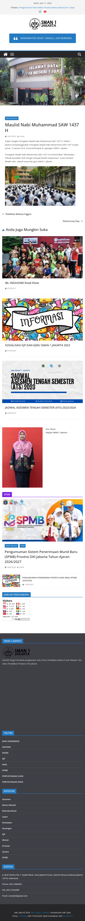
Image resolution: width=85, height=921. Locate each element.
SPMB (22, 546)
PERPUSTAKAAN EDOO (12, 782)
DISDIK (5, 752)
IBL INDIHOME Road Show (22, 283)
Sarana (5, 851)
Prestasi (6, 846)
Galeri (5, 816)
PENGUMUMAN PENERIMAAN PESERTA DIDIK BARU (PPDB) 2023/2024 (49, 579)
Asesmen (6, 799)
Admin (21, 136)
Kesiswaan (7, 822)
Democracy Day (73, 221)
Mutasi (5, 840)
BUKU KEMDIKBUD (10, 741)
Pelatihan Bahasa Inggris (16, 214)
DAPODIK (6, 747)
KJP (3, 758)
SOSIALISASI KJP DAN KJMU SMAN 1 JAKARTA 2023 (37, 345)
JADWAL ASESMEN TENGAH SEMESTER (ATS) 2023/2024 (40, 407)
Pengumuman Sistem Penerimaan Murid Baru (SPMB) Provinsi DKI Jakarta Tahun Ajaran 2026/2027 (41, 556)
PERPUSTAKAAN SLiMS (12, 776)
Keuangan (7, 828)
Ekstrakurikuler (9, 811)
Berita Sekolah (11, 118)
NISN (4, 764)
